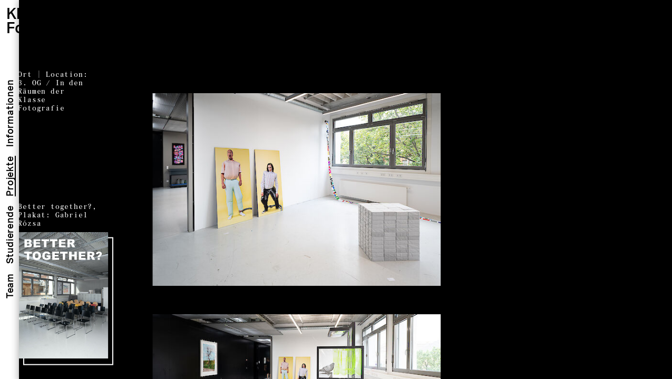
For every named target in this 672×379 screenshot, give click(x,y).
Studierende (9, 235)
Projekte (9, 176)
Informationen (9, 112)
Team (9, 285)
